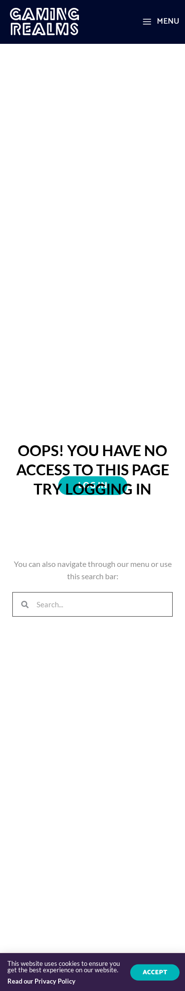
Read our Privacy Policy (41, 982)
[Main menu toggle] (160, 21)
